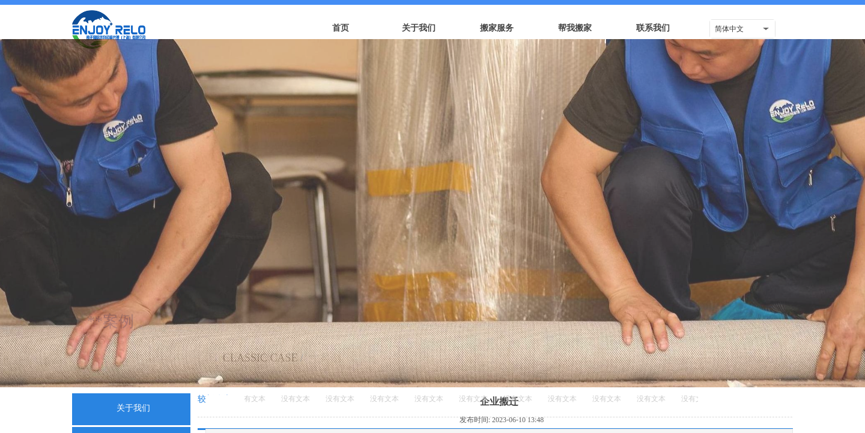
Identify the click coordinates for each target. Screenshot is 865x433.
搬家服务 (497, 27)
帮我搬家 (575, 27)
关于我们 (419, 27)
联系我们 (653, 27)
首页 (340, 27)
